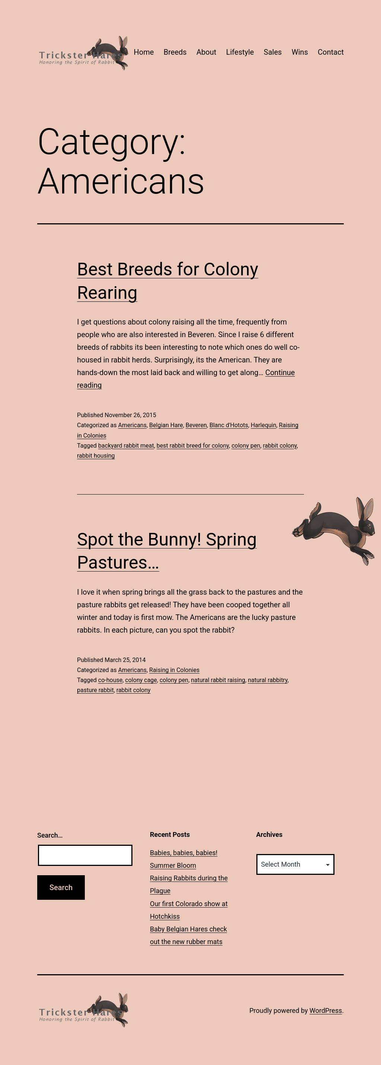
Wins (300, 52)
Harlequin (263, 425)
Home (144, 52)
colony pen (245, 445)
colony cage (141, 680)
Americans (132, 425)
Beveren (196, 425)
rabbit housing (96, 455)
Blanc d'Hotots (228, 425)
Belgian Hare (166, 425)
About (206, 52)
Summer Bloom (173, 865)
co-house (110, 680)
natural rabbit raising (218, 680)
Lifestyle (240, 52)
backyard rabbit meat (126, 445)
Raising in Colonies (174, 670)
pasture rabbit (95, 690)
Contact (331, 52)
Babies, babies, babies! (183, 853)
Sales (273, 52)
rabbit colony (280, 445)
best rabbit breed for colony (193, 445)
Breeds (175, 52)
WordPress (326, 1010)
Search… (50, 835)
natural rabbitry (267, 680)
